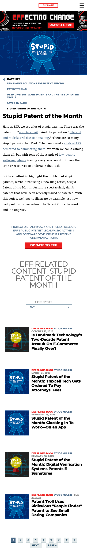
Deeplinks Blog (42, 328)
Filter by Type (43, 302)
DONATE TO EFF (43, 245)
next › (36, 545)
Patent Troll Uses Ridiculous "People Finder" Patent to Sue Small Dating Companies (56, 508)
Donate (48, 5)
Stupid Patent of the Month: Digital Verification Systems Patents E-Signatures (56, 467)
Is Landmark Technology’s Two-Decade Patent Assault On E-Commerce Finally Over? (56, 342)
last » (52, 545)
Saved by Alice (17, 103)
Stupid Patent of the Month (26, 108)
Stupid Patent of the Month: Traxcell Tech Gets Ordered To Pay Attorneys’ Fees (56, 383)
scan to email (28, 132)
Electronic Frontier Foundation (11, 6)
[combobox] (49, 307)
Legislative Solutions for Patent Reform (35, 83)
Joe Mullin (64, 328)
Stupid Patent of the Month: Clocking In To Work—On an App (52, 422)
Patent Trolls (17, 89)
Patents (13, 79)
